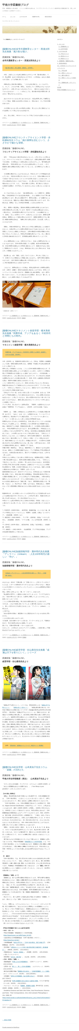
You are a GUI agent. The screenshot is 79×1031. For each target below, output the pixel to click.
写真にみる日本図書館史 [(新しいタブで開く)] (20, 961)
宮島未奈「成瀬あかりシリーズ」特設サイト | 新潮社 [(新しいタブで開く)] (26, 745)
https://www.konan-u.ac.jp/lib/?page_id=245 (17, 935)
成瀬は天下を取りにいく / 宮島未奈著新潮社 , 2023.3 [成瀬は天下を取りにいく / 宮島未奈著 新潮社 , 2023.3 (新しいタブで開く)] (14, 695)
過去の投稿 (6, 1020)
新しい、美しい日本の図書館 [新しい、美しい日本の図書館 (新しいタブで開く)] (21, 966)
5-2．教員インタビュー (65, 73)
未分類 (59, 87)
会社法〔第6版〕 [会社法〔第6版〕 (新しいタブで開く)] (19, 952)
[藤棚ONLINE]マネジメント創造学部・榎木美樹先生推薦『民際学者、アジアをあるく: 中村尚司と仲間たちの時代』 (26, 333)
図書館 (24, 125)
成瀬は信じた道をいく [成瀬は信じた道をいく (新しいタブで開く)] (21, 707)
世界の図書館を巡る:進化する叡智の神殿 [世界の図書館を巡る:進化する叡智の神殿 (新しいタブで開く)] (25, 981)
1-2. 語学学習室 (63, 49)
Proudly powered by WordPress (10, 1027)
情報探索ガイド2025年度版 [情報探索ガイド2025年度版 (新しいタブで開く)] (33, 841)
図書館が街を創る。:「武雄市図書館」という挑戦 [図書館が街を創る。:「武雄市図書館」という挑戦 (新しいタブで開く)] (33, 971)
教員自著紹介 (48, 16)
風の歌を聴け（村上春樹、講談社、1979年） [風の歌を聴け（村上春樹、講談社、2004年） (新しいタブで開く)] (19, 68)
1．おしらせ (60, 44)
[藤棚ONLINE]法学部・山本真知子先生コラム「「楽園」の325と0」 (24, 768)
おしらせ (12, 16)
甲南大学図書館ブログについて (66, 90)
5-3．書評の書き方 (63, 75)
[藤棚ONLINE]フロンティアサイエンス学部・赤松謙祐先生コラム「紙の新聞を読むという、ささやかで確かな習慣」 (26, 140)
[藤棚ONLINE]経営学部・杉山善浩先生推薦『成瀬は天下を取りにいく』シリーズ (25, 651)
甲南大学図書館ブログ (15, 4)
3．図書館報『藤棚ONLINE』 (40, 122)
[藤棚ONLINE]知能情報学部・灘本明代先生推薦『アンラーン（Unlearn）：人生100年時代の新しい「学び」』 (26, 554)
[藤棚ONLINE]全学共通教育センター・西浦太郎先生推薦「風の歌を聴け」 (26, 50)
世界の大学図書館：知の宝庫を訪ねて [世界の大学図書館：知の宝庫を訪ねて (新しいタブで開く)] (23, 976)
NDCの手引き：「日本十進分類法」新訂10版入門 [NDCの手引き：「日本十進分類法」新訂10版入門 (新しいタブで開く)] (29, 942)
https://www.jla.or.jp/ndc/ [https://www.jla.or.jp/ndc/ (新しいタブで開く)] (11, 940)
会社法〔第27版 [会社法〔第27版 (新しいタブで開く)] (16, 957)
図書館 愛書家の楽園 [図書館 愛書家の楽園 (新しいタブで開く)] (28, 985)
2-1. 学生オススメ (63, 54)
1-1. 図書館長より (15, 122)
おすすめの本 (23, 16)
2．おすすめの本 (62, 51)
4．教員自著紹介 (62, 63)
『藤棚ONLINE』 (36, 16)
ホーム (4, 16)
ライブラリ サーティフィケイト (11, 21)
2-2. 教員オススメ (26, 122)
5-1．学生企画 (62, 70)
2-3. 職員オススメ (63, 58)
